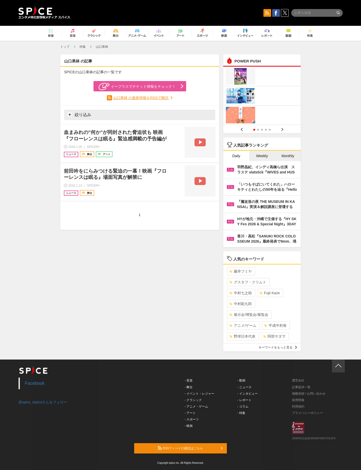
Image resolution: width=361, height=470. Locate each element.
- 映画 (189, 426)
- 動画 (241, 380)
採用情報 (298, 400)
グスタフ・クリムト (247, 282)
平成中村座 (275, 325)
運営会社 (298, 380)
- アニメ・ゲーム (196, 406)
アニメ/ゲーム (242, 325)
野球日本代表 (242, 336)
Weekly (262, 156)
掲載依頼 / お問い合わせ (308, 393)
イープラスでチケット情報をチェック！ (137, 86)
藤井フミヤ (240, 271)
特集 (83, 47)
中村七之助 (240, 293)
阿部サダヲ (274, 336)
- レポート (244, 400)
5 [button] (270, 130)
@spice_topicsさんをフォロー (43, 402)
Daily (236, 156)
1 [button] (254, 130)
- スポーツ (192, 419)
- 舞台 (189, 387)
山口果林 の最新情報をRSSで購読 (141, 98)
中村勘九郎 (240, 304)
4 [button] (266, 130)
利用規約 (298, 406)
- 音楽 (189, 380)
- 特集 (241, 413)
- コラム (242, 406)
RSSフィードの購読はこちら (190, 448)
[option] (262, 96)
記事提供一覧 (301, 387)
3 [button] (262, 130)
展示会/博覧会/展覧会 (248, 315)
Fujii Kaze (270, 293)
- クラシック (193, 400)
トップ (65, 47)
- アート (190, 413)
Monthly (287, 156)
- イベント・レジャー (199, 393)
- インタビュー (247, 393)
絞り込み (79, 114)
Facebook (35, 383)
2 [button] (258, 130)
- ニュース (244, 387)
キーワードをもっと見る (278, 347)
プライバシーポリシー (307, 413)
